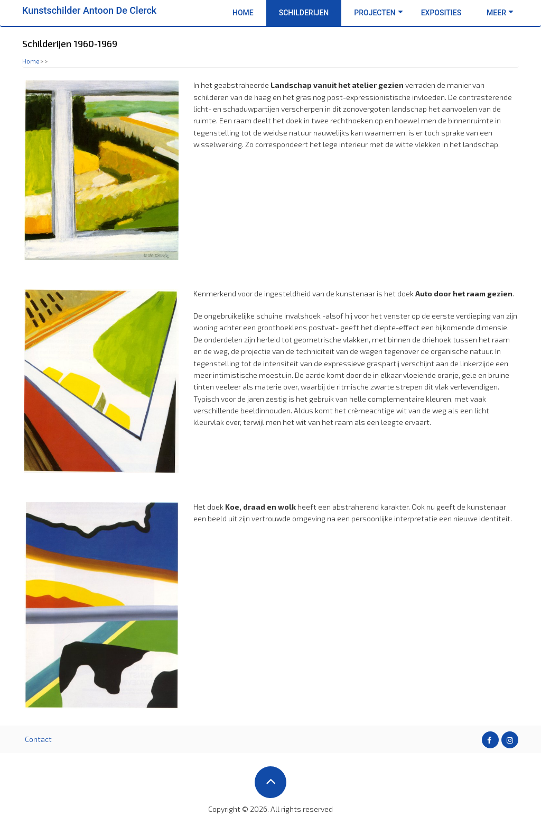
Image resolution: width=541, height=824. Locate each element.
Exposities (441, 12)
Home (243, 12)
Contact (38, 739)
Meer (500, 12)
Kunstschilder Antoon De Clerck (89, 10)
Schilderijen (308, 12)
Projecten (378, 12)
